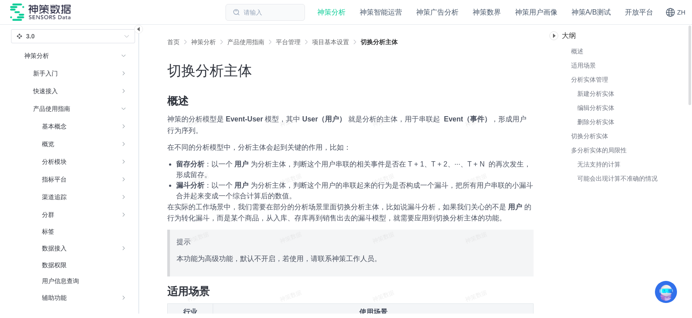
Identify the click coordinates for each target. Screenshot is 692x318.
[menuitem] (75, 73)
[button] (675, 12)
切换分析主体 (379, 41)
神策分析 (203, 41)
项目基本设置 (330, 41)
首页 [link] (173, 42)
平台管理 (288, 41)
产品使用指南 (245, 41)
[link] (203, 42)
